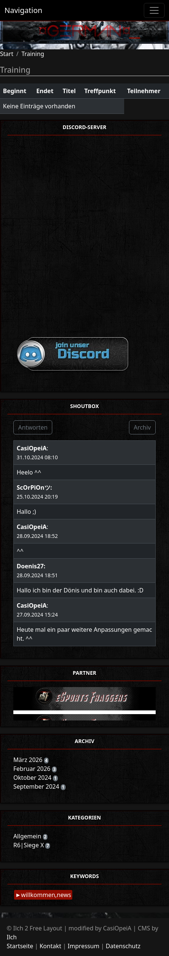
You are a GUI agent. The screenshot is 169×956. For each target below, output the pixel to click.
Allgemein (28, 836)
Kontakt (51, 946)
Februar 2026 (32, 769)
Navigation (23, 10)
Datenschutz (123, 946)
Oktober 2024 (33, 777)
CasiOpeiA (32, 448)
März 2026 (28, 760)
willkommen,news (46, 895)
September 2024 (37, 786)
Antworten (32, 427)
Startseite (20, 946)
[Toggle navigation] (154, 10)
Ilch (12, 937)
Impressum (83, 946)
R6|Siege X (29, 845)
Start (6, 54)
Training (32, 54)
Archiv (142, 427)
